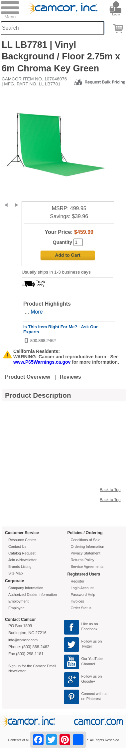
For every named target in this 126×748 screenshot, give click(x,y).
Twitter (86, 646)
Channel (88, 664)
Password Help (83, 595)
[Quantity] (78, 242)
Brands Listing (20, 567)
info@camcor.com (23, 640)
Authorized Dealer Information (32, 595)
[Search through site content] (52, 28)
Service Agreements (87, 567)
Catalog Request (22, 553)
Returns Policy (82, 560)
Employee (16, 608)
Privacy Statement (85, 553)
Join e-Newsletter (22, 560)
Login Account (82, 588)
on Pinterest (91, 699)
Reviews (70, 377)
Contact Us (17, 546)
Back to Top (110, 489)
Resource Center (22, 540)
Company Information (25, 588)
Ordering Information (87, 546)
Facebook (89, 629)
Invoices (77, 601)
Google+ (88, 681)
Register (77, 581)
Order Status (81, 608)
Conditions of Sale (85, 540)
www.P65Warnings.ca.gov (41, 362)
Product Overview (27, 377)
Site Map (15, 573)
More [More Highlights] (37, 312)
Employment (18, 601)
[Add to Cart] (67, 255)
